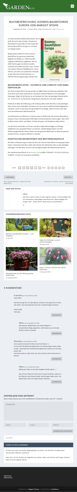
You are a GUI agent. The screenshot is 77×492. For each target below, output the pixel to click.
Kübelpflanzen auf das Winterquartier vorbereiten (19, 274)
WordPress (55, 489)
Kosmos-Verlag (36, 152)
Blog (39, 29)
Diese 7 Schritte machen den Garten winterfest (53, 268)
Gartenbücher (46, 29)
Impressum (7, 476)
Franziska (18, 295)
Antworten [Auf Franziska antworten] (56, 315)
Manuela (17, 341)
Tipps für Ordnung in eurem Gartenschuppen (50, 241)
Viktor (24, 29)
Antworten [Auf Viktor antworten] (56, 333)
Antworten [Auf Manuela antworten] (56, 359)
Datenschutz (8, 478)
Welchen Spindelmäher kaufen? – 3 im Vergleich (19, 235)
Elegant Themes (34, 489)
